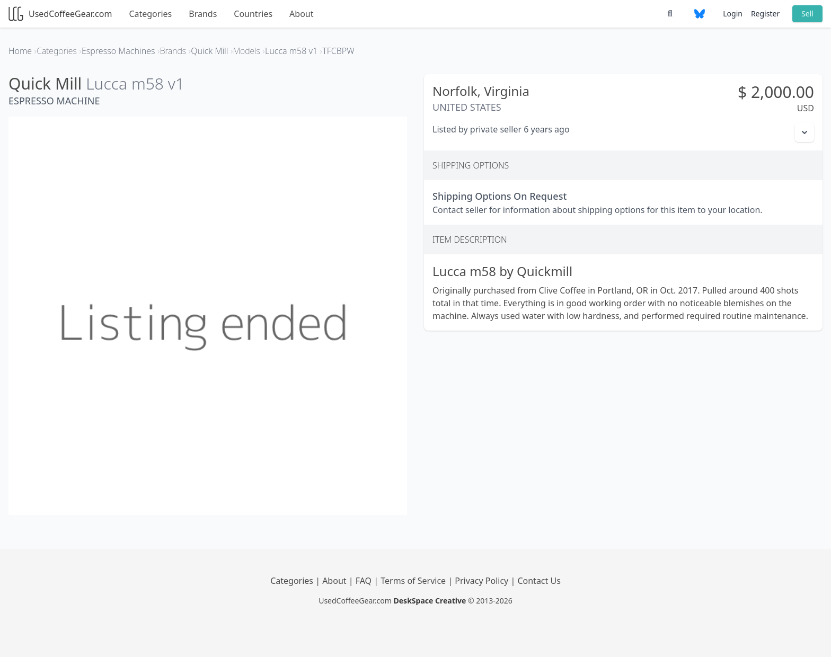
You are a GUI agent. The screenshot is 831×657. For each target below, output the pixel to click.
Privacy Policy (482, 581)
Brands (203, 14)
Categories (150, 14)
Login (732, 13)
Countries (253, 14)
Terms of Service (414, 581)
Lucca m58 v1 (135, 83)
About (301, 14)
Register (765, 13)
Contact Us (538, 581)
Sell (807, 13)
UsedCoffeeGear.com (60, 13)
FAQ (365, 581)
